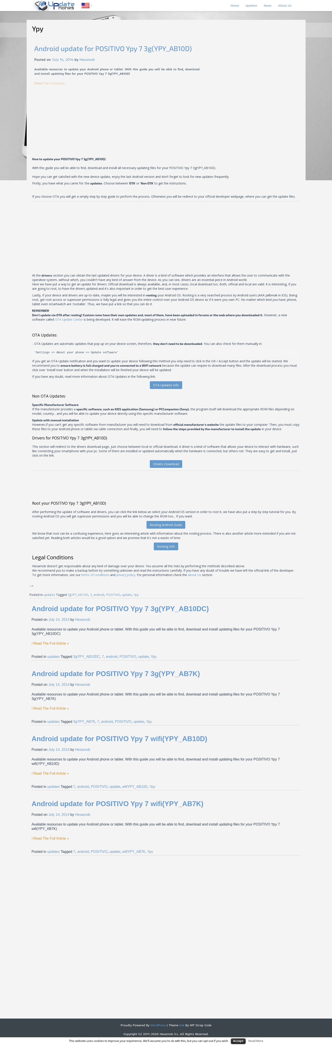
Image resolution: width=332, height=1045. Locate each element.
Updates (251, 5)
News (268, 5)
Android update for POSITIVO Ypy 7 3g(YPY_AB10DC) (120, 609)
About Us (285, 5)
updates (49, 595)
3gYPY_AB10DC (86, 656)
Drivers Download (166, 464)
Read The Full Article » (51, 83)
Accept (238, 1041)
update (127, 595)
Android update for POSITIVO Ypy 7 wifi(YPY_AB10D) (119, 739)
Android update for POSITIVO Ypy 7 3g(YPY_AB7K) (116, 674)
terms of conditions (95, 575)
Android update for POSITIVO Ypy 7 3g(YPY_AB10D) (113, 48)
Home (235, 5)
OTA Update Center (69, 319)
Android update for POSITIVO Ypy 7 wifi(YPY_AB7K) (117, 804)
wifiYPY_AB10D (135, 786)
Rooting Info (166, 546)
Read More (256, 1041)
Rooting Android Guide (166, 525)
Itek (181, 1025)
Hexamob (87, 59)
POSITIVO (113, 595)
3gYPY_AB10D (78, 595)
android (98, 595)
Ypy (136, 595)
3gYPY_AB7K (84, 721)
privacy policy (125, 575)
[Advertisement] (71, 116)
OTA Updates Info (166, 385)
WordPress (157, 1025)
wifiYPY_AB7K (133, 851)
